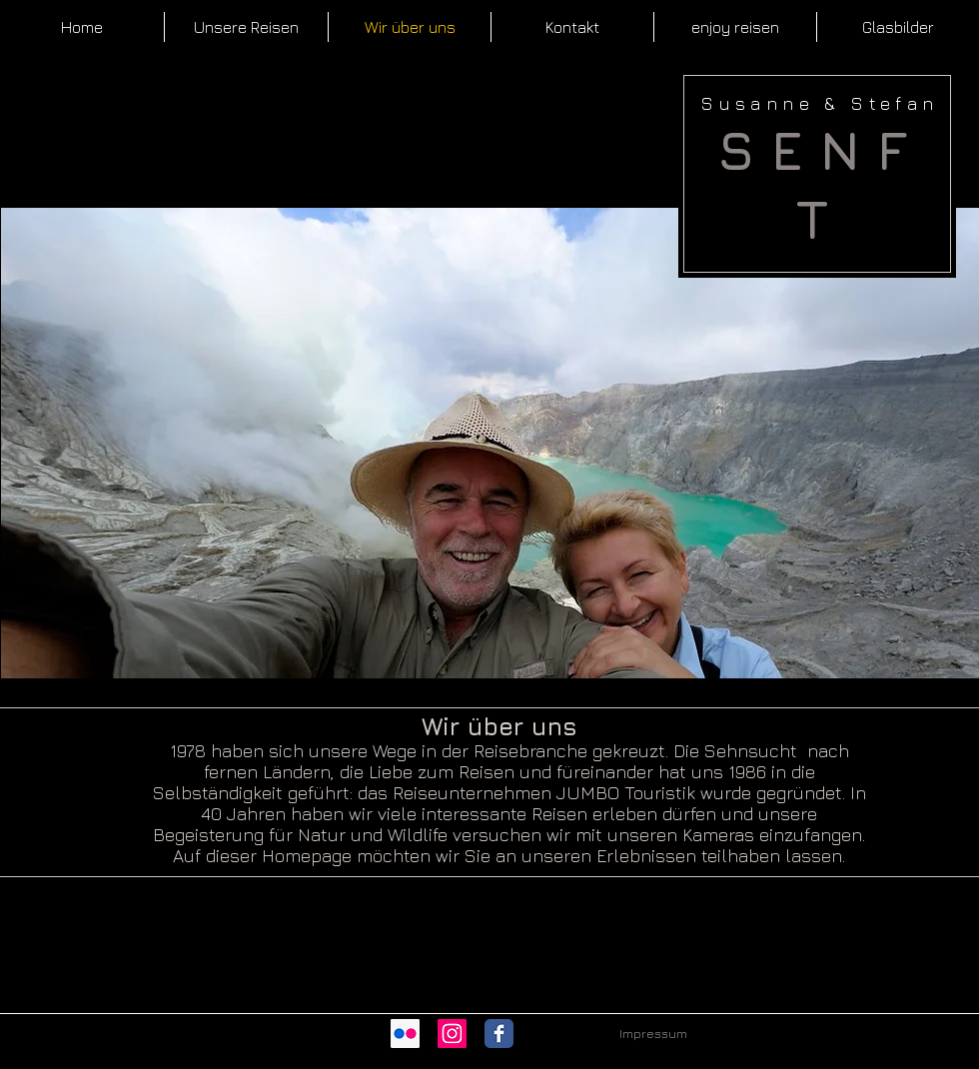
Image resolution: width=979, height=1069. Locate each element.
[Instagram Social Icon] (452, 1033)
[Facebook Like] (541, 1033)
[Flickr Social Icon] (405, 1033)
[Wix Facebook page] (499, 1033)
